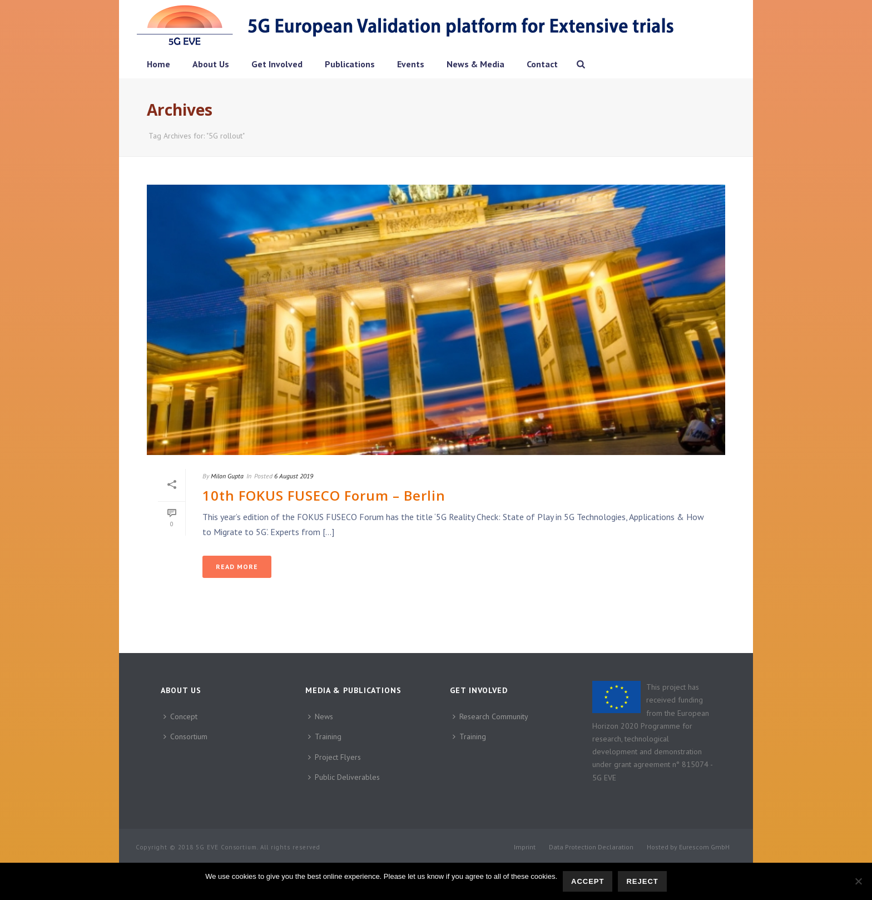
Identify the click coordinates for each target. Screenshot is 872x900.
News (320, 716)
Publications (350, 64)
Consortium (185, 736)
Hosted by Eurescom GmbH (688, 847)
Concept (180, 716)
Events (410, 64)
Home (158, 64)
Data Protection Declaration (591, 847)
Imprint (525, 847)
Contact (542, 64)
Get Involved (277, 64)
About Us (210, 64)
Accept (587, 881)
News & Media (475, 64)
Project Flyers (334, 757)
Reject (642, 881)
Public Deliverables (344, 777)
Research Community (490, 716)
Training (324, 736)
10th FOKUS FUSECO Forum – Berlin (323, 495)
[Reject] (858, 881)
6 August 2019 (293, 476)
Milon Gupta (227, 476)
